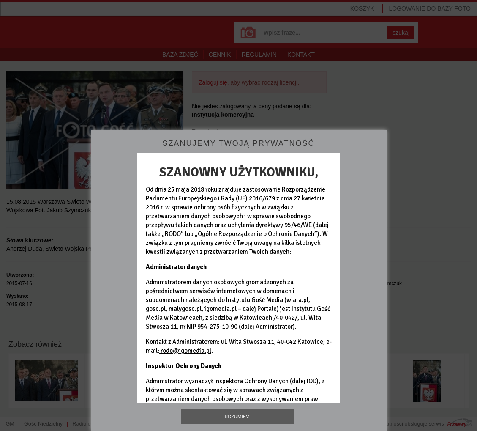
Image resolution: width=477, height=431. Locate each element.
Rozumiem (237, 416)
